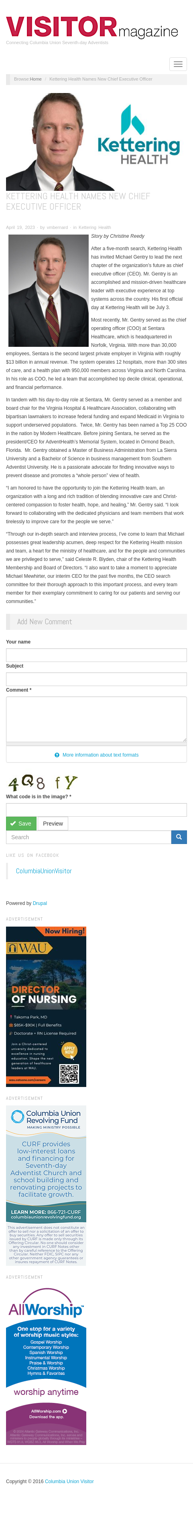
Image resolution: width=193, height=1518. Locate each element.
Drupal (40, 903)
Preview (53, 823)
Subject (14, 666)
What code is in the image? (38, 796)
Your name (18, 642)
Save (20, 823)
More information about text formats (97, 755)
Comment (18, 690)
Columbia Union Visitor (69, 1481)
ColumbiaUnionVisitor (44, 870)
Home (36, 79)
